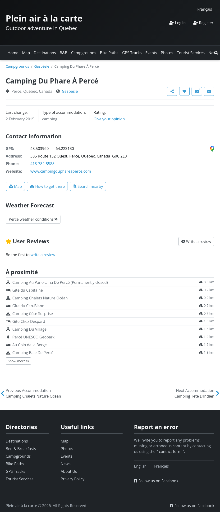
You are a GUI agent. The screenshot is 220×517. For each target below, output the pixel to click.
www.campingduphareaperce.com (60, 171)
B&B (63, 52)
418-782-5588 (42, 163)
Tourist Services (191, 52)
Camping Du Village (29, 329)
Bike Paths (109, 52)
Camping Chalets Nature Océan (40, 298)
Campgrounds (83, 52)
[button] (216, 53)
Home (13, 52)
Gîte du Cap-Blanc (28, 305)
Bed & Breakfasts (21, 448)
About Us (69, 471)
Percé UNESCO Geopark (33, 337)
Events (151, 52)
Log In (177, 22)
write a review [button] (43, 254)
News (65, 463)
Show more (18, 361)
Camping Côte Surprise (32, 313)
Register (203, 22)
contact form (170, 451)
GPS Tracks (132, 52)
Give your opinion (109, 119)
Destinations (45, 52)
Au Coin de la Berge (29, 344)
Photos (167, 52)
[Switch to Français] (204, 9)
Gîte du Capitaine (27, 290)
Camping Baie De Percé (32, 352)
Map (26, 52)
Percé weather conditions (33, 219)
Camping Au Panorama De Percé (60, 282)
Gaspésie (41, 66)
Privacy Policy (72, 479)
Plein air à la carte (44, 18)
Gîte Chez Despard (28, 321)
